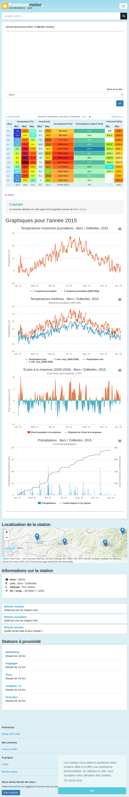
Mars (8, 140)
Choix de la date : (115, 89)
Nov (8, 176)
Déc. (8, 180)
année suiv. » (117, 117)
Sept (8, 167)
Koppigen (64, 665)
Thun (64, 676)
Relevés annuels (64, 629)
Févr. (8, 135)
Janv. (9, 131)
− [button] (7, 537)
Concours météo (9, 749)
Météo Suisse (79, 209)
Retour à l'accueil (22, 6)
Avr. (8, 144)
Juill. (8, 158)
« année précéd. (13, 117)
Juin (8, 153)
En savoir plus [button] (73, 780)
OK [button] (92, 790)
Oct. (8, 171)
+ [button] (7, 532)
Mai (8, 149)
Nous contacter (11, 792)
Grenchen (64, 699)
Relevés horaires (64, 608)
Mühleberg (64, 654)
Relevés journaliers (64, 619)
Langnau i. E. (64, 688)
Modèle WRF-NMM (11, 734)
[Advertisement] (64, 59)
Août (8, 162)
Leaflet (6, 559)
